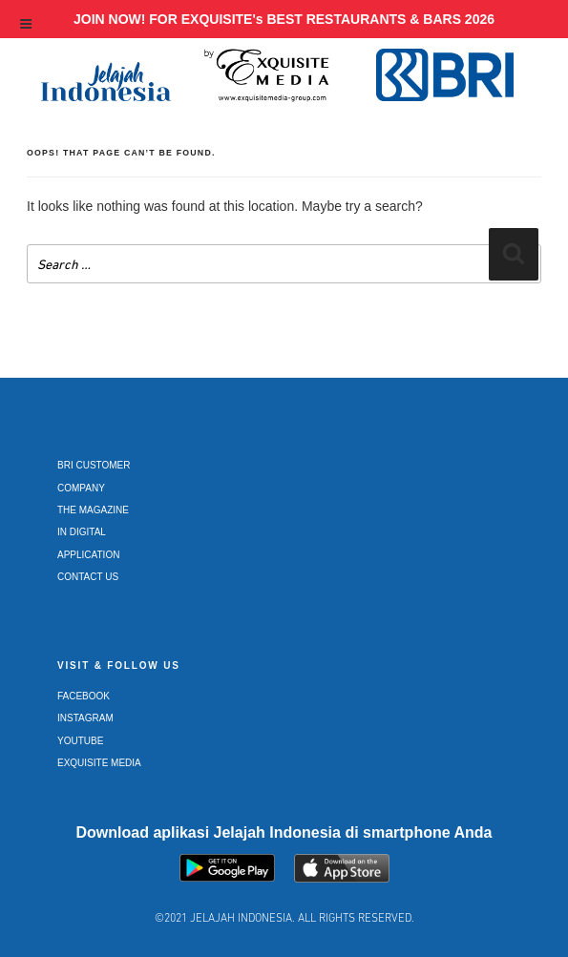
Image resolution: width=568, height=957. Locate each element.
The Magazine (93, 510)
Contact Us (87, 577)
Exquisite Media (99, 763)
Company (81, 488)
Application (88, 555)
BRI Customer (94, 465)
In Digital (81, 532)
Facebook (83, 696)
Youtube (80, 741)
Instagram (85, 718)
